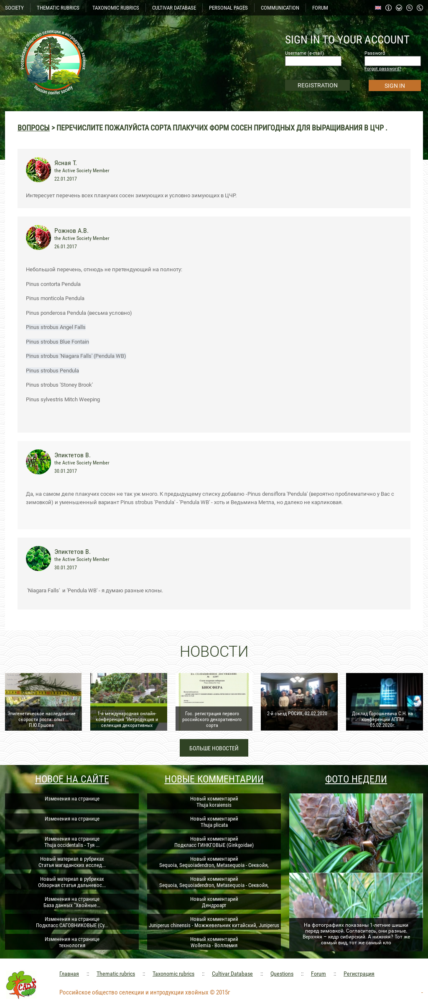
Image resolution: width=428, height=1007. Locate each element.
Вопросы (34, 127)
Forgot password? (382, 68)
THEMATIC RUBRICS (58, 8)
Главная (69, 973)
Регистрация (359, 973)
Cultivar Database (232, 973)
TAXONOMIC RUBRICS (115, 8)
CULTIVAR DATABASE (174, 8)
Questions (281, 973)
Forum (318, 973)
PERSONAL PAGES (228, 8)
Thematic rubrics (116, 973)
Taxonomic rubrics (173, 973)
